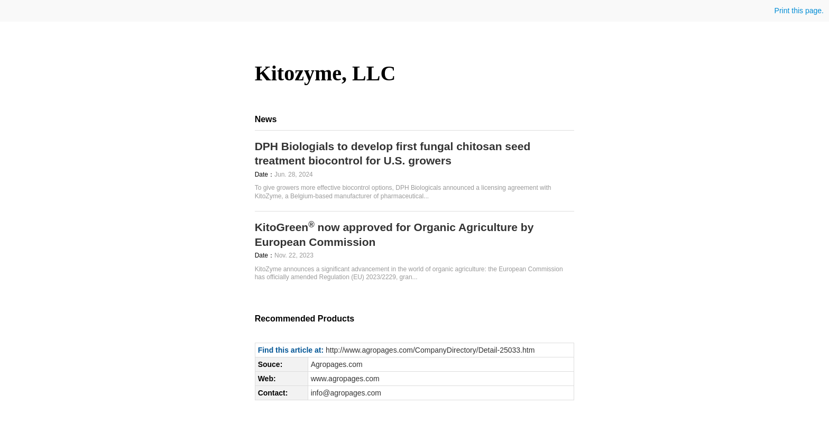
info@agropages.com (346, 393)
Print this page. (798, 10)
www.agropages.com (345, 378)
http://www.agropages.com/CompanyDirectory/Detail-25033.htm (430, 350)
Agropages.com (337, 364)
